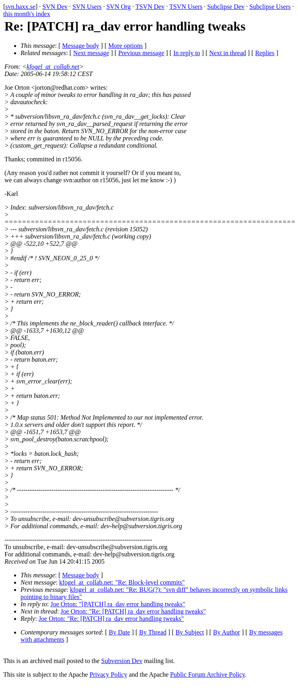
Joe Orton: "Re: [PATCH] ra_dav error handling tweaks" (133, 611)
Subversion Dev (122, 660)
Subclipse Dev (226, 6)
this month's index (26, 13)
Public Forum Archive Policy (207, 674)
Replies (264, 52)
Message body (80, 45)
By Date (119, 632)
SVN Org (118, 6)
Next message (91, 52)
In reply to (186, 52)
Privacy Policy (108, 674)
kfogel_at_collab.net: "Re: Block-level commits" (122, 582)
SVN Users (86, 6)
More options (125, 45)
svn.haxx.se (20, 6)
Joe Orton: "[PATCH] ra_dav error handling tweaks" (118, 604)
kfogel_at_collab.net (53, 66)
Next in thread (227, 52)
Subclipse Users (270, 6)
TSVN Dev (150, 6)
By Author (226, 632)
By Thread (152, 632)
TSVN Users (185, 6)
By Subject (189, 632)
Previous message (141, 52)
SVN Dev (55, 6)
